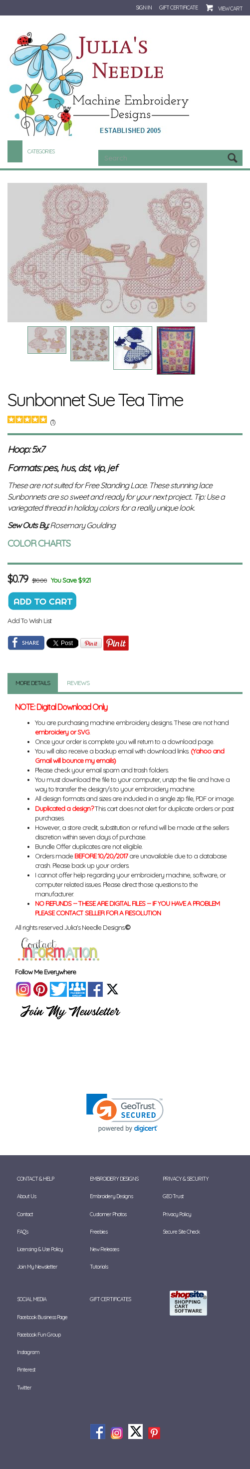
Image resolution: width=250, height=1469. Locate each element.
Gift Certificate (178, 7)
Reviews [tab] (78, 683)
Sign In (144, 7)
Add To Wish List (29, 621)
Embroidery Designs (114, 1178)
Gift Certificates (110, 1299)
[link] (125, 1113)
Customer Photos (108, 1214)
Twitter (24, 1387)
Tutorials (99, 1266)
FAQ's (22, 1231)
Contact (25, 1214)
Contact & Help (35, 1178)
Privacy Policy (177, 1214)
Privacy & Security (186, 1178)
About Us (26, 1196)
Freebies (98, 1231)
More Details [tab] (32, 683)
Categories (40, 151)
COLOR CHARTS (38, 543)
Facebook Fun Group (38, 1334)
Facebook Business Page (42, 1317)
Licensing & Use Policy (40, 1249)
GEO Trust (173, 1196)
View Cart (230, 8)
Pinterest (26, 1369)
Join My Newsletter (37, 1266)
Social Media (31, 1299)
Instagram (28, 1352)
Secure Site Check (181, 1231)
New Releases (104, 1249)
